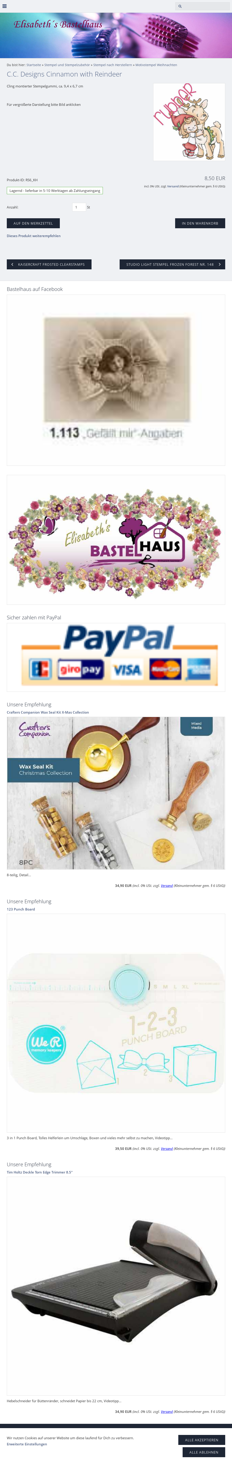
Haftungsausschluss (68, 1430)
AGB (19, 1430)
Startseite (34, 65)
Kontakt (118, 1430)
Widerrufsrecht (168, 1430)
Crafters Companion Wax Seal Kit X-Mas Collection (48, 712)
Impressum (98, 1430)
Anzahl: (12, 207)
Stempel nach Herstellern (112, 65)
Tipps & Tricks (140, 1430)
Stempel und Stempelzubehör (67, 65)
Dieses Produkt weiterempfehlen (34, 235)
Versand (173, 186)
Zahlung (210, 1430)
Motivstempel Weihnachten (156, 65)
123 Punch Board (21, 909)
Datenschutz (37, 1430)
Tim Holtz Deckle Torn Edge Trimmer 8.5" (40, 1172)
